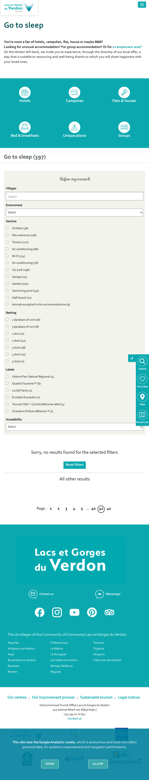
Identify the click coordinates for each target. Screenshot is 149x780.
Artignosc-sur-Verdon (21, 648)
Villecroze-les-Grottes (107, 660)
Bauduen (13, 666)
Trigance (98, 648)
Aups (11, 654)
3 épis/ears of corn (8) (25, 326)
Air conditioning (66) (25, 249)
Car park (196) (21, 270)
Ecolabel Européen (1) (26, 397)
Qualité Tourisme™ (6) (26, 383)
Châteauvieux (59, 642)
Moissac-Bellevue (61, 666)
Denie (50, 763)
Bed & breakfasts (25, 136)
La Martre (56, 648)
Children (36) (20, 228)
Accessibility (14, 419)
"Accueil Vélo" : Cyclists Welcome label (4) (38, 404)
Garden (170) (20, 283)
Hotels (24, 101)
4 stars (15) (19, 354)
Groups (124, 136)
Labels (10, 369)
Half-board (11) (21, 297)
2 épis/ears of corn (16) (26, 319)
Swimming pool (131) (25, 290)
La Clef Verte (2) (22, 390)
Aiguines (13, 642)
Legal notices (129, 698)
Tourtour (98, 642)
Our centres (16, 698)
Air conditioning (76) (25, 263)
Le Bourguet (58, 654)
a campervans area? (127, 47)
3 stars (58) (19, 347)
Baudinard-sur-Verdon (22, 660)
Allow (98, 763)
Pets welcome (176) (24, 235)
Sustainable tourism (96, 698)
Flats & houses (124, 101)
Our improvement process (53, 698)
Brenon (12, 671)
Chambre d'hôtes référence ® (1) (32, 411)
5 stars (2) (18, 361)
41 (101, 509)
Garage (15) (19, 277)
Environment (14, 205)
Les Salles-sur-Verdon (63, 660)
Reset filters (75, 465)
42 (109, 509)
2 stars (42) (19, 340)
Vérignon (99, 654)
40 (93, 509)
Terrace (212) (20, 242)
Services (11, 221)
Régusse (55, 671)
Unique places (74, 136)
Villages (11, 188)
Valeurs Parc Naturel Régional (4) (33, 376)
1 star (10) (18, 333)
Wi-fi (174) (18, 256)
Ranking (11, 312)
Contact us (75, 718)
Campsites (74, 101)
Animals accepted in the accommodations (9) (41, 304)
